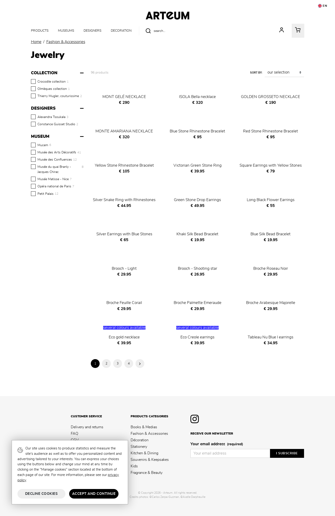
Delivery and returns (87, 427)
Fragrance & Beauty (146, 473)
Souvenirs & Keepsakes (150, 460)
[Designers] (58, 108)
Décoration (140, 440)
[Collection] (58, 73)
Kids (134, 466)
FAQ (74, 433)
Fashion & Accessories (149, 433)
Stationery (139, 447)
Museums (66, 30)
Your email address (216, 444)
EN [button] (322, 6)
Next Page (139, 363)
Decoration (121, 30)
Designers (93, 30)
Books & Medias (144, 427)
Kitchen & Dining (144, 453)
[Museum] (58, 137)
